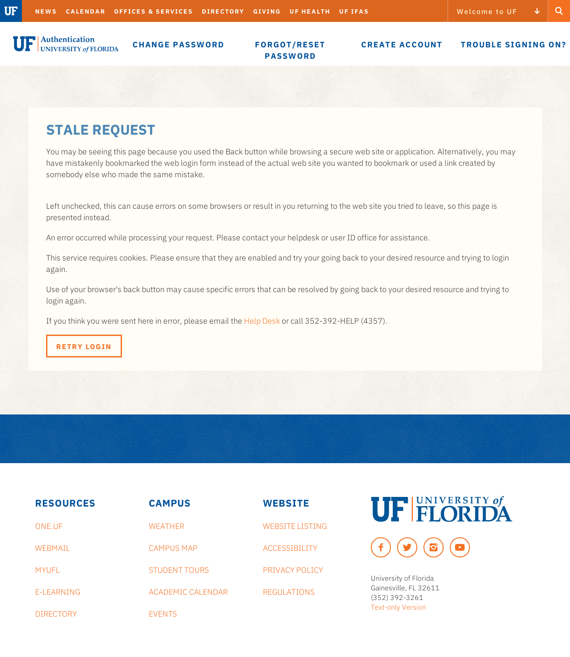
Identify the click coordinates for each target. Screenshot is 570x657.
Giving (267, 11)
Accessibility (290, 547)
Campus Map (173, 547)
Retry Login (84, 346)
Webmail (52, 547)
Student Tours (179, 569)
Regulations (289, 591)
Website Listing (295, 525)
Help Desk (262, 320)
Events (163, 613)
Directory (223, 11)
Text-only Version (398, 606)
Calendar (85, 11)
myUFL (47, 569)
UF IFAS (354, 11)
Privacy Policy (293, 569)
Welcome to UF (487, 11)
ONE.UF (49, 525)
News (46, 11)
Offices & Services (153, 11)
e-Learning (57, 591)
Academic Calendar (188, 591)
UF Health (310, 11)
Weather (166, 525)
